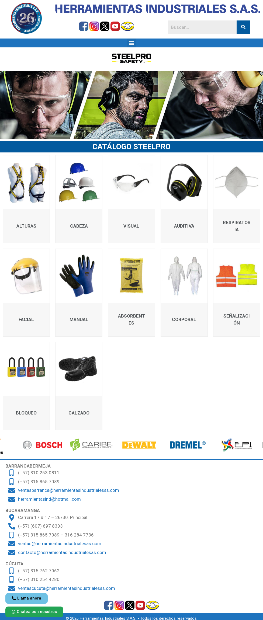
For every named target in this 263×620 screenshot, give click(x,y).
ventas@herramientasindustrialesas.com (59, 543)
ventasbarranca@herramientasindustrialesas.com (68, 490)
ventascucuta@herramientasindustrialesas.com (66, 588)
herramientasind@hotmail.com (49, 499)
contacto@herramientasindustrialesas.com (62, 552)
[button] (131, 43)
